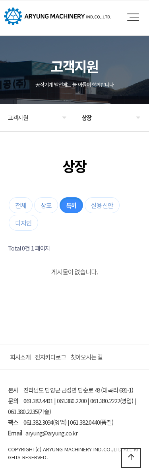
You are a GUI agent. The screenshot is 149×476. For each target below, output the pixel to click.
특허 (71, 205)
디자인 (23, 222)
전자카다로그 (50, 356)
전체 (20, 205)
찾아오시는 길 (87, 356)
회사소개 (20, 356)
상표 (46, 205)
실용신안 (102, 205)
